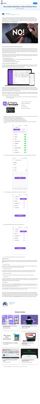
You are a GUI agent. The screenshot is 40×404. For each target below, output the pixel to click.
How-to (5, 366)
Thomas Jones (7, 13)
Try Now (35, 3)
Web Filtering (13, 14)
